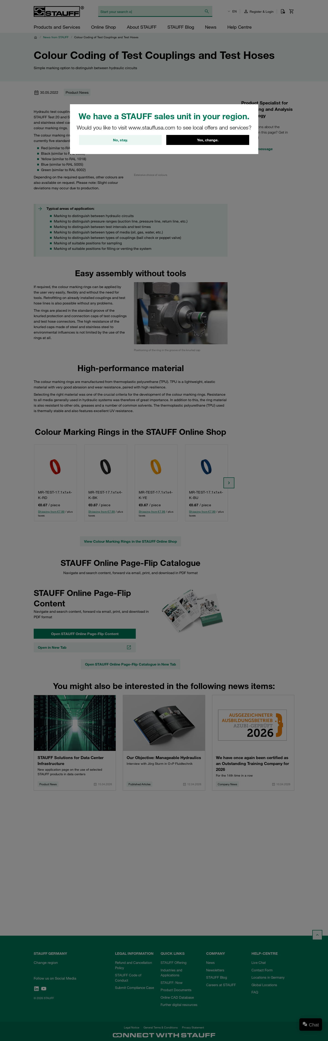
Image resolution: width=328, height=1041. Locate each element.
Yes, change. (207, 140)
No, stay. (120, 140)
